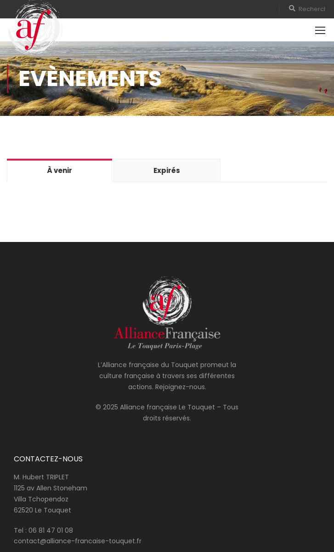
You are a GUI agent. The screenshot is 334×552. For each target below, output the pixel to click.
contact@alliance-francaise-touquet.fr (78, 541)
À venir (59, 170)
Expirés (166, 170)
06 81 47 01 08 (50, 530)
